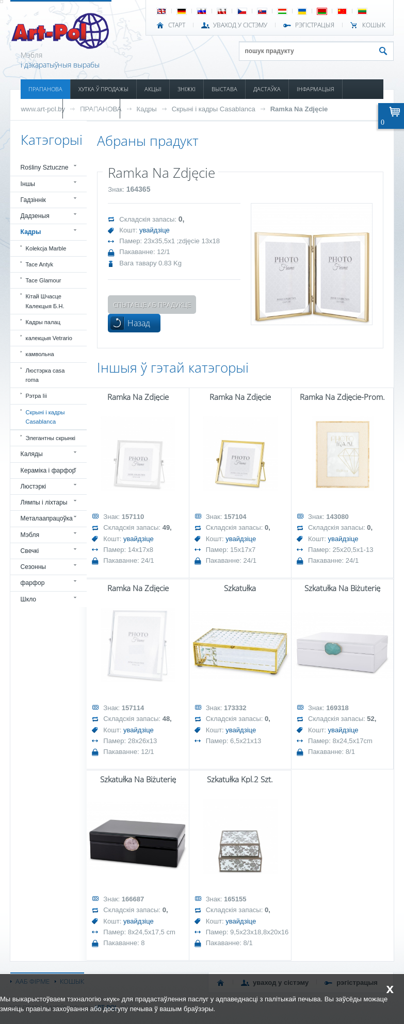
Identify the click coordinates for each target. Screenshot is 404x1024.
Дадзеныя (35, 216)
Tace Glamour (43, 280)
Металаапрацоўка (47, 518)
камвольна (40, 354)
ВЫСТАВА (224, 89)
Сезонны (33, 566)
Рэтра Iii (36, 396)
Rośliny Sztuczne (45, 167)
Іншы (28, 184)
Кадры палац (43, 322)
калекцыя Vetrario (49, 338)
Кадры (31, 232)
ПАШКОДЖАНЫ (91, 108)
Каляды (32, 454)
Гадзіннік (33, 200)
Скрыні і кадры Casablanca (213, 109)
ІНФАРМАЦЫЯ (315, 89)
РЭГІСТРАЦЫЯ (314, 25)
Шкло (29, 599)
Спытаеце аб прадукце (152, 304)
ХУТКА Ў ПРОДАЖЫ (103, 89)
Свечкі (30, 551)
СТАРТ (176, 25)
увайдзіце (154, 230)
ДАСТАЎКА (267, 89)
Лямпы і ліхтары (44, 502)
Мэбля (30, 535)
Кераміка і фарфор (48, 470)
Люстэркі (33, 486)
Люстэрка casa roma (45, 375)
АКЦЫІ (152, 89)
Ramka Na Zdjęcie (299, 109)
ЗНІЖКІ (186, 89)
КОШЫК (373, 25)
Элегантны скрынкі (50, 438)
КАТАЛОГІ (41, 108)
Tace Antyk (40, 264)
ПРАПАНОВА (45, 89)
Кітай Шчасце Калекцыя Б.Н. (45, 301)
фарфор (33, 582)
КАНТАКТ (140, 108)
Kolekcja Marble (46, 248)
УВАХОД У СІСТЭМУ (240, 25)
